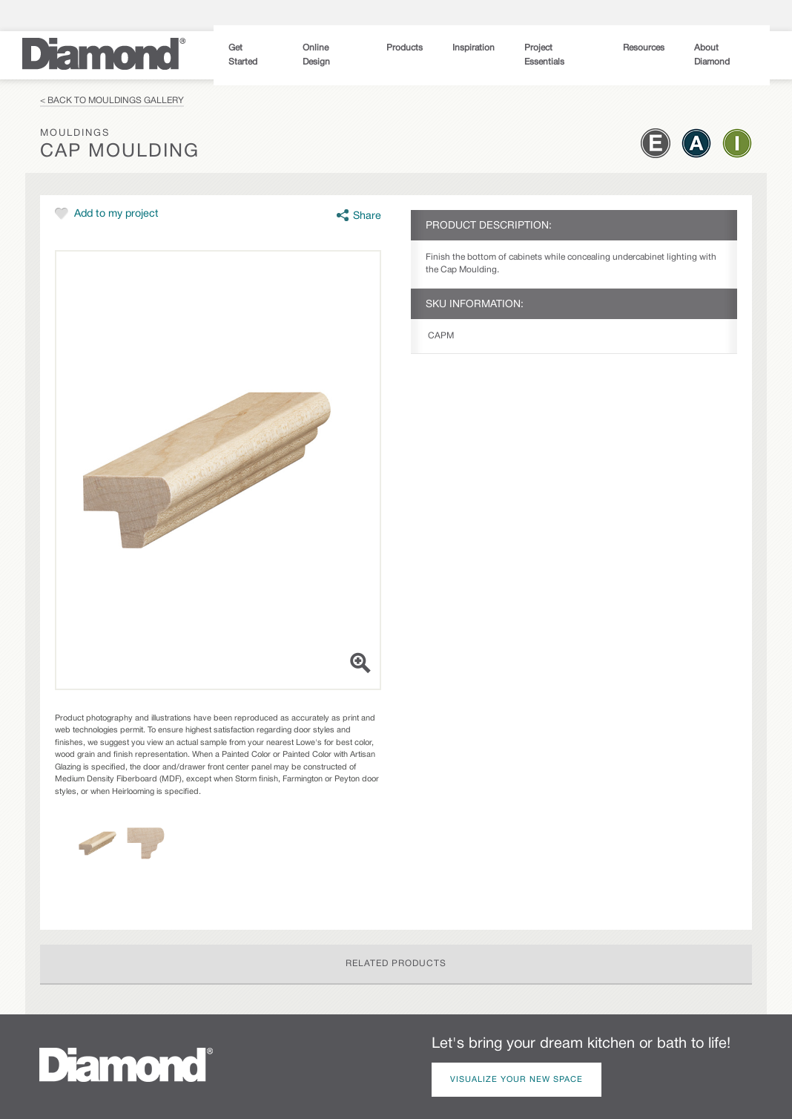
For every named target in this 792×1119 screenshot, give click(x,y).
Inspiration (473, 48)
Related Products (396, 963)
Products (404, 48)
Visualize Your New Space (516, 1079)
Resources (643, 48)
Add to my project (116, 214)
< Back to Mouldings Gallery (112, 100)
